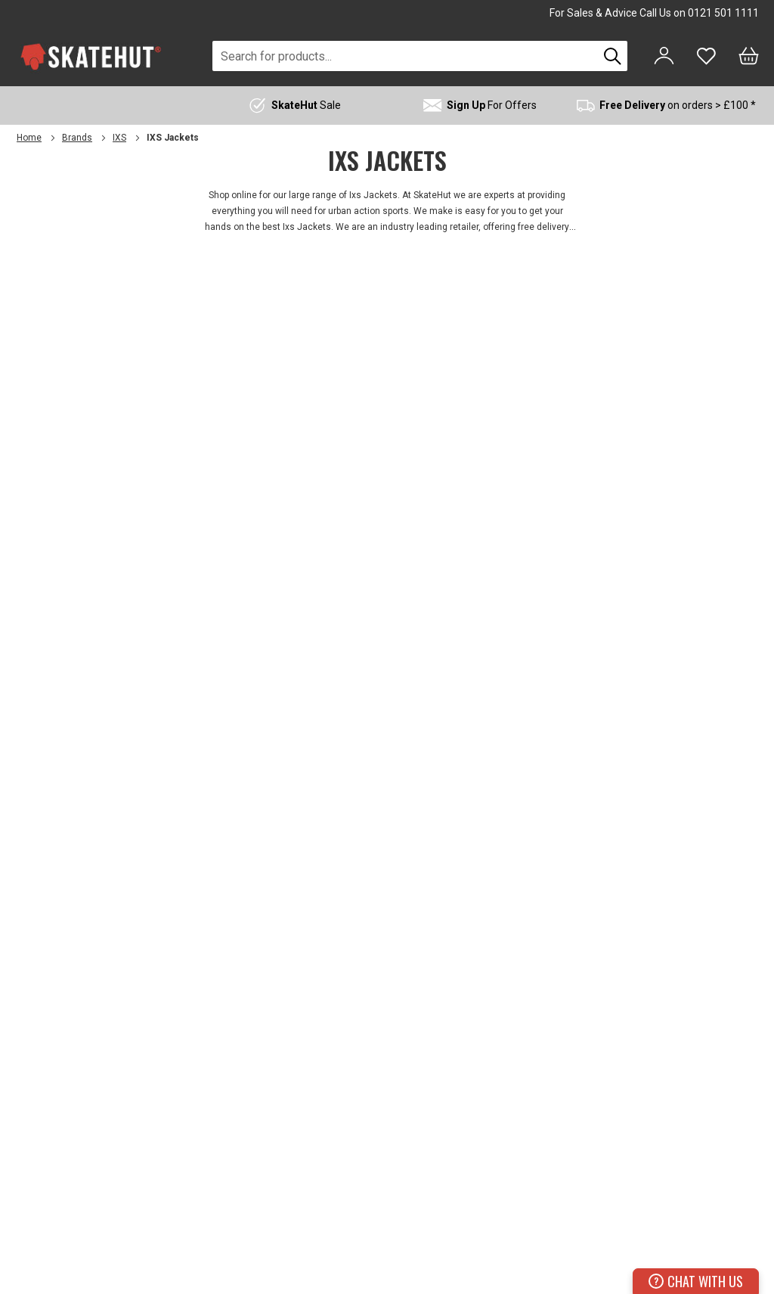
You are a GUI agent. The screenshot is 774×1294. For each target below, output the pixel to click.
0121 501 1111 (723, 13)
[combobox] (405, 56)
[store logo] (90, 56)
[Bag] (748, 56)
